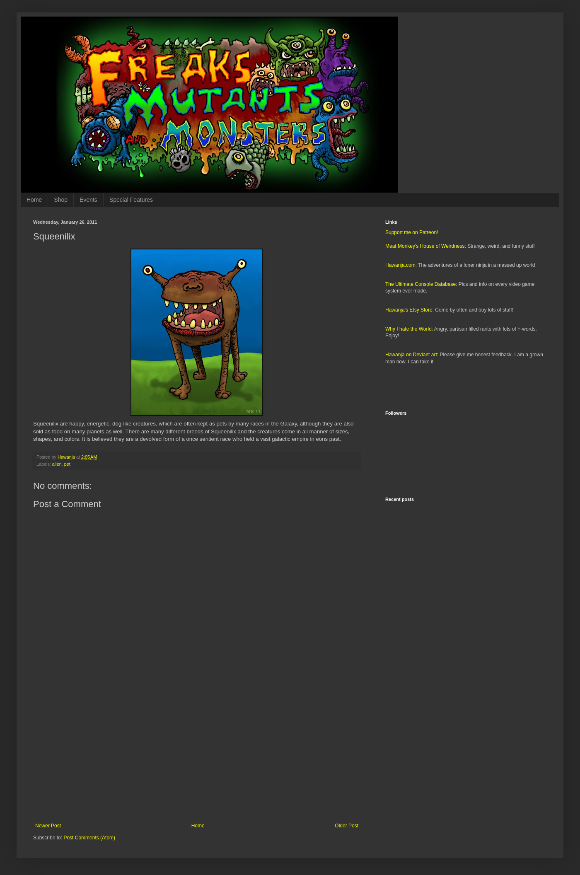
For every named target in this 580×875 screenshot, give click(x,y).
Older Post (346, 826)
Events (88, 199)
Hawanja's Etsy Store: (409, 310)
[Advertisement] (196, 754)
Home (34, 199)
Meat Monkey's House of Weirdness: (425, 246)
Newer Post (48, 826)
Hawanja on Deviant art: (411, 355)
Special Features (131, 199)
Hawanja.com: (401, 265)
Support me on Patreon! (411, 232)
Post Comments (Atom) (89, 838)
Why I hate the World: (409, 329)
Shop (61, 199)
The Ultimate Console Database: (421, 284)
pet (67, 464)
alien (57, 464)
